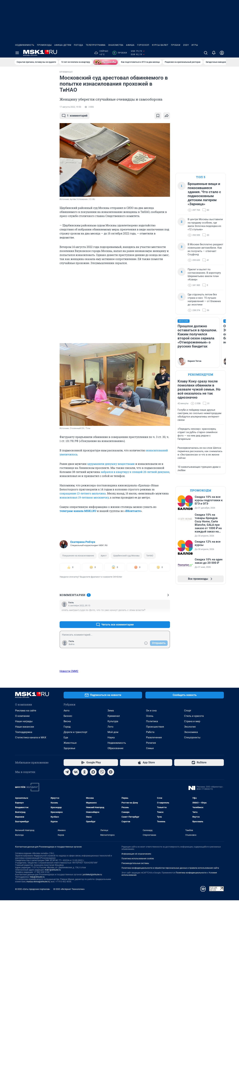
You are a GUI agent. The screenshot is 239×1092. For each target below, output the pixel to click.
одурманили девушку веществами (111, 464)
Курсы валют (160, 45)
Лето (110, 918)
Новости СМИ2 (69, 671)
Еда (66, 929)
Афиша (130, 45)
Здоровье (69, 939)
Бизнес (68, 907)
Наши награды (24, 913)
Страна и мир (192, 913)
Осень (149, 907)
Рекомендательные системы (135, 1055)
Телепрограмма (96, 45)
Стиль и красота (194, 907)
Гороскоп (143, 45)
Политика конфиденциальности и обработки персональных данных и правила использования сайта (170, 1060)
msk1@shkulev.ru (53, 1061)
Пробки (175, 45)
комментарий (74, 116)
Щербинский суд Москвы (126, 555)
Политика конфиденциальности (191, 1064)
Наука (111, 929)
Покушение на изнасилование (78, 555)
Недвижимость (24, 45)
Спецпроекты (192, 929)
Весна (67, 913)
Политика (152, 913)
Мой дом (113, 923)
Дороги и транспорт (75, 923)
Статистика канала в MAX (30, 929)
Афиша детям (62, 45)
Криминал (114, 907)
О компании (22, 907)
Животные (70, 934)
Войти (71, 644)
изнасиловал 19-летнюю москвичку (84, 497)
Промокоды (44, 45)
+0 (156, 616)
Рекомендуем (200, 374)
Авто (67, 902)
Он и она (151, 902)
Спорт (187, 902)
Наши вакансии (24, 918)
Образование (115, 939)
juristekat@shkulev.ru (92, 1066)
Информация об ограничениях (136, 1045)
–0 (166, 616)
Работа (150, 923)
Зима (111, 902)
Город (67, 918)
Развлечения (154, 929)
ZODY (186, 45)
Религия (151, 934)
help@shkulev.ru (37, 1068)
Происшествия (155, 918)
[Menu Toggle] (17, 53)
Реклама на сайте (25, 902)
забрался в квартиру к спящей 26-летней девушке (135, 472)
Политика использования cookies (138, 1050)
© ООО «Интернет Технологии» (69, 1081)
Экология (190, 918)
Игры (195, 45)
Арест (104, 555)
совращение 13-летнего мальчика (83, 493)
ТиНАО (149, 555)
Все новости (34, 75)
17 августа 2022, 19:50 (70, 107)
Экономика (191, 923)
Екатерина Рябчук (82, 542)
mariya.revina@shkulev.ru (38, 1073)
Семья (150, 939)
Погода (78, 45)
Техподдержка (23, 923)
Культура (113, 913)
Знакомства (115, 45)
